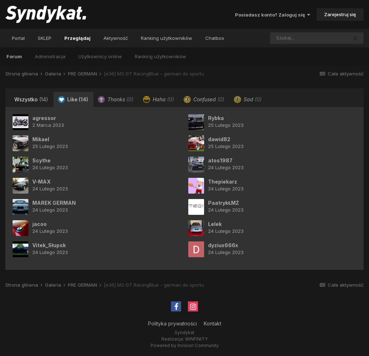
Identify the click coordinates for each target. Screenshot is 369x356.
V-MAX (41, 182)
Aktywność (115, 38)
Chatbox (214, 38)
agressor (44, 118)
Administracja (50, 56)
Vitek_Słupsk (49, 245)
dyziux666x (223, 245)
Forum (14, 56)
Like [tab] (73, 99)
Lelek (215, 224)
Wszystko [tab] (31, 99)
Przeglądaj (77, 41)
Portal (18, 38)
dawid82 (219, 139)
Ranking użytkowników (160, 56)
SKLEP (44, 38)
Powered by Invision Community (185, 345)
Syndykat (184, 332)
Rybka (216, 118)
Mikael (40, 139)
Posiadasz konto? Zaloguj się (272, 15)
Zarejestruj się (340, 14)
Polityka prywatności (172, 323)
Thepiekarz (222, 182)
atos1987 (220, 160)
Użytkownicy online (100, 56)
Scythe (41, 160)
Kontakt (212, 323)
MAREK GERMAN (54, 203)
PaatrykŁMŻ (223, 203)
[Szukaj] (294, 38)
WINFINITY (196, 339)
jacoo (39, 224)
